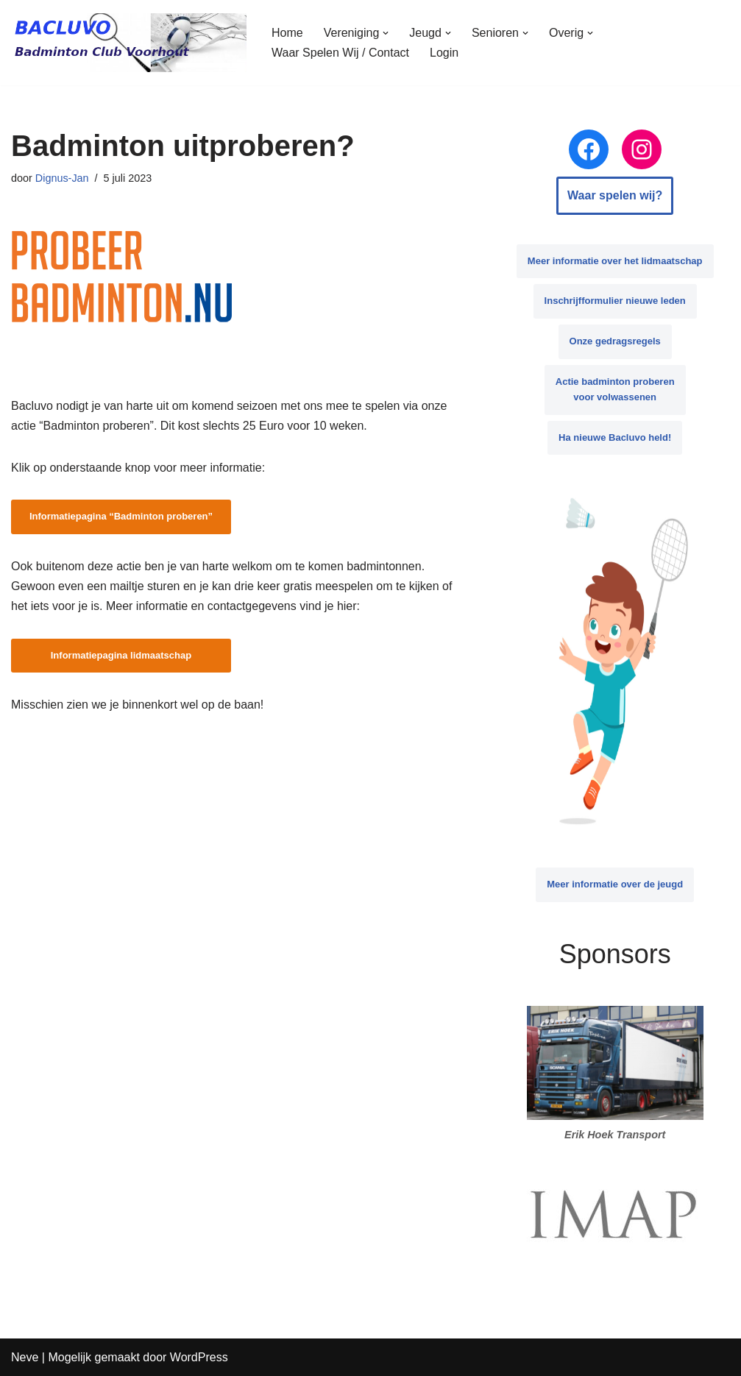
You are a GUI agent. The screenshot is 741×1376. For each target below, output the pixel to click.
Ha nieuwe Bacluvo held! (615, 437)
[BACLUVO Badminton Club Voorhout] (129, 42)
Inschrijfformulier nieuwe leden (615, 300)
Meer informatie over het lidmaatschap (615, 260)
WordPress (199, 1357)
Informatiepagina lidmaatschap (121, 655)
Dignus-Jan (62, 178)
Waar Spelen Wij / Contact (340, 52)
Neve (24, 1357)
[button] (386, 33)
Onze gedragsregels (615, 341)
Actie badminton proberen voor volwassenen (615, 389)
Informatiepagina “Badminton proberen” (121, 516)
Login (444, 52)
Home (287, 32)
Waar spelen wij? (614, 195)
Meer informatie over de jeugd (615, 884)
